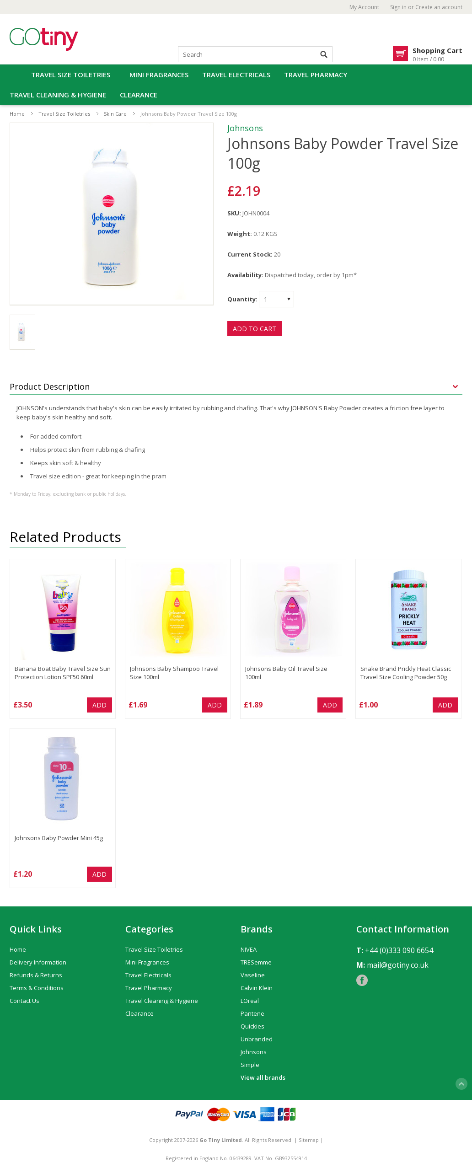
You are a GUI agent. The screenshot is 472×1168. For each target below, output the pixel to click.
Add (99, 705)
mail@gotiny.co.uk (398, 965)
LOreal (250, 1001)
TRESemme (256, 962)
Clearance (138, 94)
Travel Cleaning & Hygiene (58, 94)
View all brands (263, 1077)
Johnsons (245, 128)
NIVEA (249, 949)
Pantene (252, 1013)
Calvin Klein (257, 988)
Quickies (252, 1026)
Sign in (398, 7)
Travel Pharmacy (315, 74)
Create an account (438, 7)
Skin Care (115, 113)
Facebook (362, 980)
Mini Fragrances (158, 74)
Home (17, 113)
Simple (250, 1065)
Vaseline (253, 975)
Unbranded (257, 1039)
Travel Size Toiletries (70, 74)
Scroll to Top (461, 1084)
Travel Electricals (236, 74)
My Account (364, 7)
